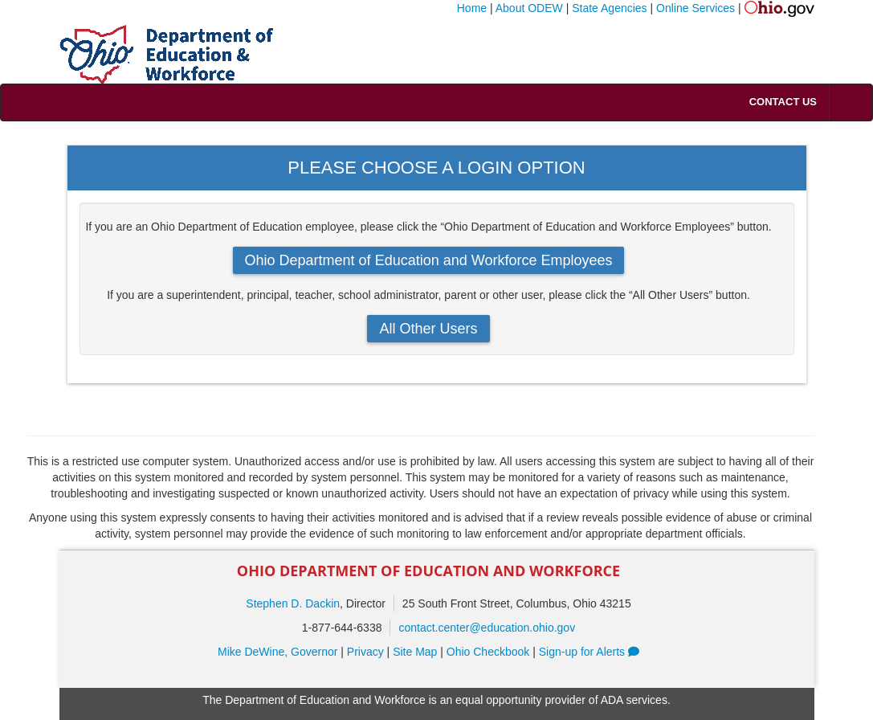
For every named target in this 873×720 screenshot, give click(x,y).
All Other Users (428, 329)
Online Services (695, 8)
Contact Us (783, 102)
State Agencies (609, 8)
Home (472, 8)
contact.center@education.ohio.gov (486, 627)
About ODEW (529, 8)
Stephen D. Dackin (293, 603)
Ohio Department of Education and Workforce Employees (429, 260)
